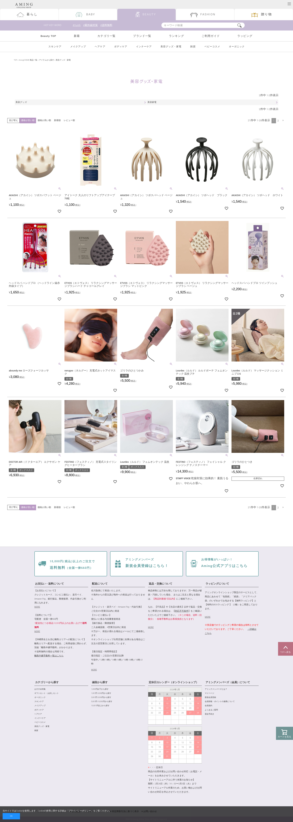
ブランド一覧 (142, 36)
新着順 (57, 120)
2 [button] (278, 120)
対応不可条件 (181, 611)
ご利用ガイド (211, 36)
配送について (100, 583)
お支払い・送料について (49, 583)
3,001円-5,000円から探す (101, 697)
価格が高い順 (44, 120)
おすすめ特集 (40, 689)
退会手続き (209, 714)
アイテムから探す (46, 60)
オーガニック (237, 46)
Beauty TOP (48, 36)
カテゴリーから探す (47, 682)
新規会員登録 (210, 697)
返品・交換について (160, 583)
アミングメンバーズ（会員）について (228, 682)
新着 (77, 36)
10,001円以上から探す (100, 706)
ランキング (176, 36)
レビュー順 (69, 120)
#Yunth (77, 25)
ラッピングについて (217, 583)
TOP (15, 60)
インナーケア (144, 46)
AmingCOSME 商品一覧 (28, 60)
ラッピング (244, 36)
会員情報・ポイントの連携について (220, 701)
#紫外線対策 (91, 25)
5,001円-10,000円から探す (101, 701)
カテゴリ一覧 (106, 36)
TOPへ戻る (285, 649)
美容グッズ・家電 (171, 46)
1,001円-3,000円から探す (101, 693)
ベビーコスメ (212, 46)
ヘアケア (100, 46)
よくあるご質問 (211, 710)
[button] (283, 120)
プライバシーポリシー (80, 810)
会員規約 (208, 706)
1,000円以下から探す (100, 689)
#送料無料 (107, 25)
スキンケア (54, 46)
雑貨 (192, 46)
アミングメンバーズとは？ (216, 689)
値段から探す (100, 682)
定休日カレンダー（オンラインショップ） (173, 682)
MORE (37, 607)
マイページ (209, 693)
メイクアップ (78, 46)
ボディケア (120, 46)
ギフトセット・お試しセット (46, 693)
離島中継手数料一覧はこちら (49, 655)
